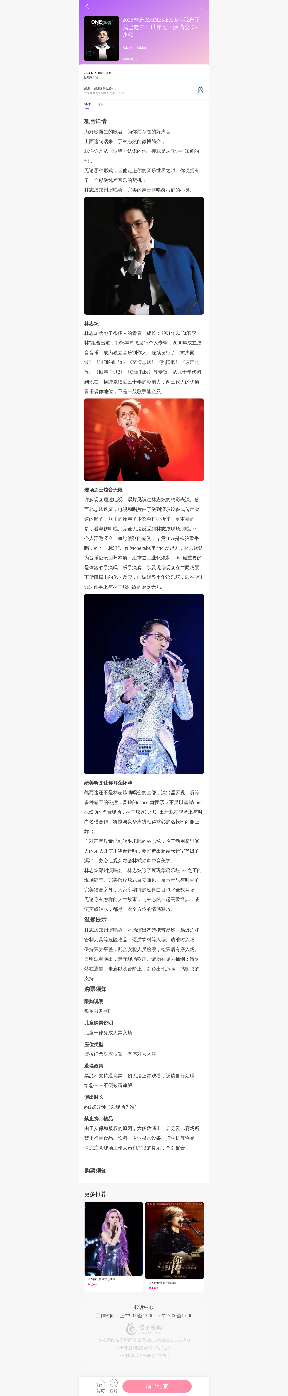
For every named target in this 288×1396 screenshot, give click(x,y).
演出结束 (157, 1386)
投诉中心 (144, 1307)
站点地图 (163, 1347)
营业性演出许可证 (134, 1355)
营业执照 (162, 1355)
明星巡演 (143, 1347)
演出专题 (123, 1347)
